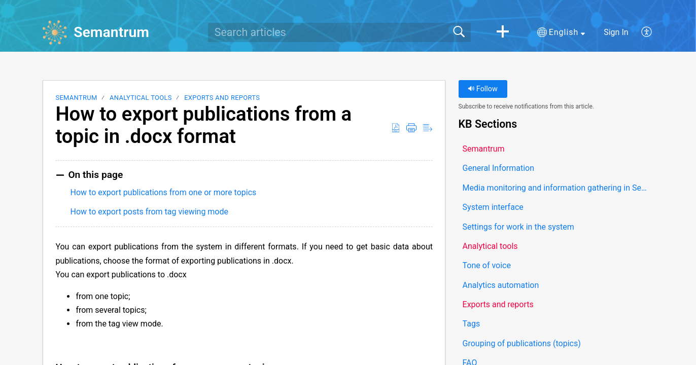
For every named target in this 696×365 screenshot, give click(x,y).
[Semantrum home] (55, 32)
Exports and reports (222, 97)
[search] (339, 32)
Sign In (616, 32)
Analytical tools (141, 97)
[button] (502, 32)
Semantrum (76, 97)
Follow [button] (483, 89)
